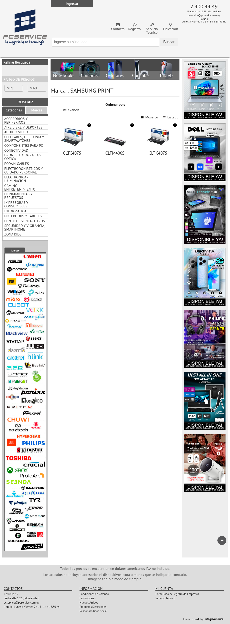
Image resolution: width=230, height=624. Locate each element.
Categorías (14, 110)
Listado (173, 117)
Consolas (141, 75)
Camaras (89, 75)
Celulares (115, 75)
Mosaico (151, 117)
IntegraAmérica (213, 619)
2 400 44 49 (204, 6)
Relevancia (71, 110)
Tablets (166, 75)
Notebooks (63, 75)
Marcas (36, 110)
